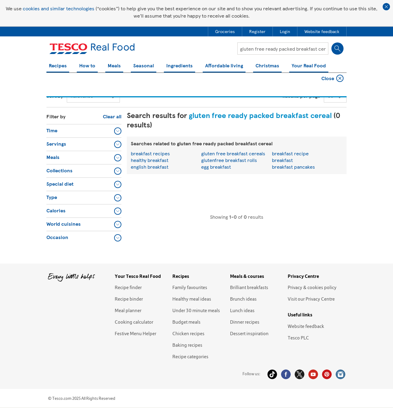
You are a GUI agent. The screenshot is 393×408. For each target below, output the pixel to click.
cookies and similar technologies (58, 8)
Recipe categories (190, 356)
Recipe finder (128, 287)
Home (51, 79)
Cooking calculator (134, 322)
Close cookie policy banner (386, 6)
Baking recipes (187, 345)
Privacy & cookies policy (312, 287)
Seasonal (143, 66)
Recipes (58, 66)
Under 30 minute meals (196, 310)
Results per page (301, 95)
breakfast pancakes (293, 166)
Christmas (267, 66)
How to (87, 66)
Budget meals (186, 322)
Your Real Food (309, 66)
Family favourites (189, 287)
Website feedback (306, 326)
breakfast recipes (150, 153)
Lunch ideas (242, 310)
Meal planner (128, 310)
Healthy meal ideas (191, 299)
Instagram (340, 374)
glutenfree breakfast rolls (229, 160)
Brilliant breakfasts (249, 287)
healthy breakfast (149, 160)
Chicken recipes (188, 333)
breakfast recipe (290, 153)
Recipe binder (129, 299)
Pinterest (327, 374)
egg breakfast (216, 166)
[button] (83, 130)
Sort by (54, 95)
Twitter (299, 374)
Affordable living (224, 66)
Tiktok (272, 374)
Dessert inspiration (249, 333)
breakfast (282, 160)
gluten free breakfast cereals (233, 153)
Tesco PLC (298, 337)
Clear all (112, 116)
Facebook (286, 374)
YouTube (313, 374)
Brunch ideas (243, 299)
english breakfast (149, 166)
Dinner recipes (244, 322)
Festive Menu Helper (135, 333)
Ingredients (179, 66)
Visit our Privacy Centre (311, 299)
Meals (114, 66)
